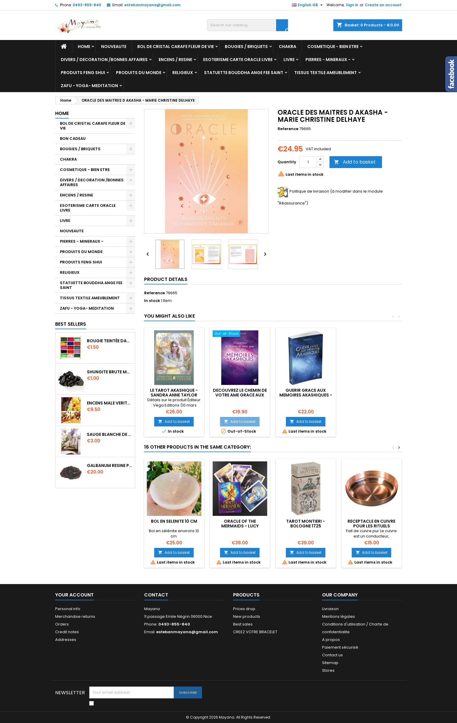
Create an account (383, 4)
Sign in (352, 4)
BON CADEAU (73, 138)
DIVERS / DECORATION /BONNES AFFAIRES (104, 60)
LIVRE (289, 60)
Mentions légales (338, 616)
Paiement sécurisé (340, 647)
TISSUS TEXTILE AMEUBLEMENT (325, 73)
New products (246, 616)
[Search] (247, 25)
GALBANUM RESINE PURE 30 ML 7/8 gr (110, 465)
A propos (331, 639)
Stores (328, 670)
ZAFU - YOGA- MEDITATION (89, 86)
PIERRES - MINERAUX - (328, 60)
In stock (152, 300)
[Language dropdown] (308, 5)
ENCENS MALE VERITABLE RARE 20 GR (110, 403)
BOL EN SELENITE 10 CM (174, 521)
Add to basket (355, 162)
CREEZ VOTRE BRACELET (255, 632)
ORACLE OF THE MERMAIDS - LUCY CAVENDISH (240, 526)
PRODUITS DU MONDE (138, 73)
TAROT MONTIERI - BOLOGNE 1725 (305, 523)
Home (84, 46)
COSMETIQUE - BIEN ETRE (333, 46)
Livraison (330, 609)
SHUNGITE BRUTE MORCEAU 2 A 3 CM (110, 372)
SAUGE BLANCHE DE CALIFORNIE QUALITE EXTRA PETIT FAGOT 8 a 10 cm (110, 434)
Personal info (67, 609)
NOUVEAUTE (113, 46)
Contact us (332, 655)
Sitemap (330, 663)
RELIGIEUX (182, 73)
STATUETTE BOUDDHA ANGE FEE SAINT (243, 73)
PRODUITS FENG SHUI (83, 73)
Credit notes (67, 632)
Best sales (243, 624)
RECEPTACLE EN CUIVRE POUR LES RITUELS (371, 523)
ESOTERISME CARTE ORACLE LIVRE (238, 60)
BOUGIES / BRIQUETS (246, 46)
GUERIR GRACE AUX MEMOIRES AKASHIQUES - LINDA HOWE (305, 395)
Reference (288, 129)
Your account (74, 594)
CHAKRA (287, 46)
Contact (156, 594)
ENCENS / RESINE (175, 60)
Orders (62, 624)
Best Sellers (70, 324)
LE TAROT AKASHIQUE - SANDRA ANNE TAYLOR (174, 392)
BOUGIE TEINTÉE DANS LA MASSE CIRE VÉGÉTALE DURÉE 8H (110, 340)
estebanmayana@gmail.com (152, 4)
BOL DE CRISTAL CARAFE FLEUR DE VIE (175, 46)
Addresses (65, 639)
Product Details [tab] (165, 279)
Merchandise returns (75, 616)
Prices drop (244, 609)
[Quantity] (308, 162)
